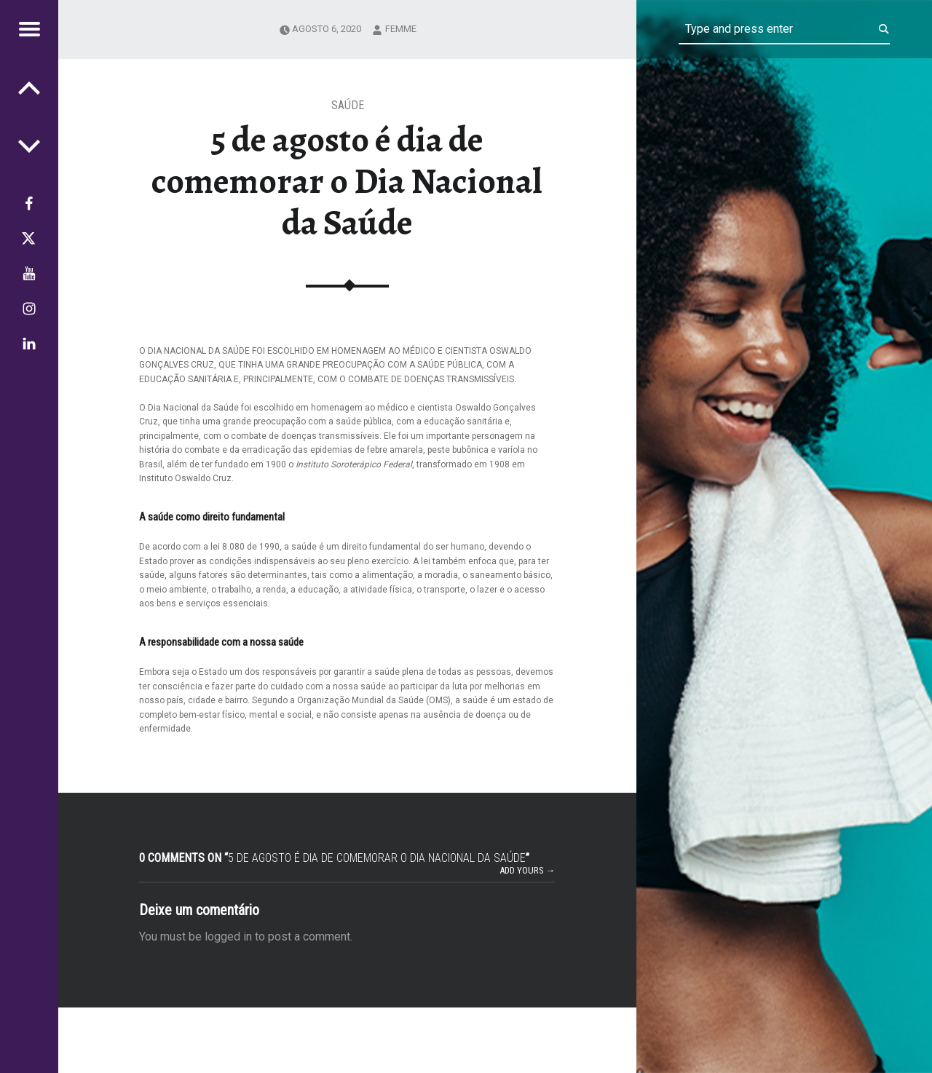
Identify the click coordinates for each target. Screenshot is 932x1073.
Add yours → (527, 870)
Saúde (347, 105)
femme (400, 28)
